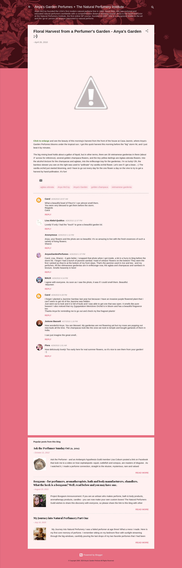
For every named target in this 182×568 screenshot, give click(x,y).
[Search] (152, 7)
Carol (47, 199)
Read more (142, 472)
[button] (147, 31)
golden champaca (99, 187)
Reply (48, 214)
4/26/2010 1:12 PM (66, 235)
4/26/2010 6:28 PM (59, 295)
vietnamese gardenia (122, 187)
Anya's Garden (80, 187)
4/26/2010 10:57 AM (59, 199)
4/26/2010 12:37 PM (74, 221)
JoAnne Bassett (53, 321)
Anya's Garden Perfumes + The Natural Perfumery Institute (79, 7)
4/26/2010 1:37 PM (77, 254)
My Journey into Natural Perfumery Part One (60, 518)
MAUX (48, 278)
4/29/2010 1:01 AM (59, 345)
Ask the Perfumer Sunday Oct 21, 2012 (56, 448)
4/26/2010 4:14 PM (60, 278)
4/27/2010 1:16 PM (70, 321)
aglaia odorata (47, 187)
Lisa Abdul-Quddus (54, 220)
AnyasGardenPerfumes (56, 254)
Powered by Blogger (91, 555)
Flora (47, 345)
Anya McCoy (64, 187)
